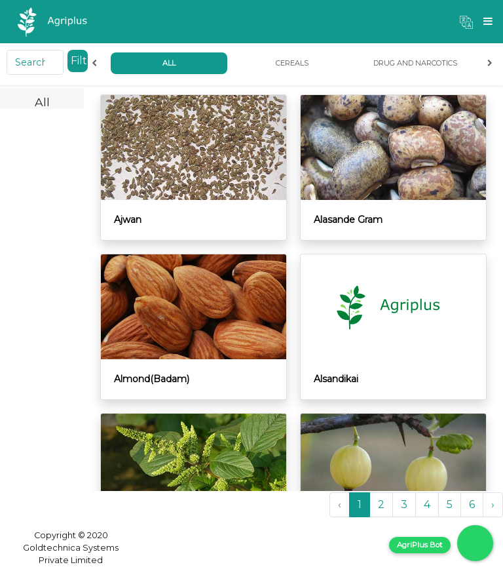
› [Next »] (492, 504)
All (169, 63)
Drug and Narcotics (415, 63)
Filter (79, 60)
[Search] (35, 62)
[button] (466, 22)
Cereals (292, 63)
